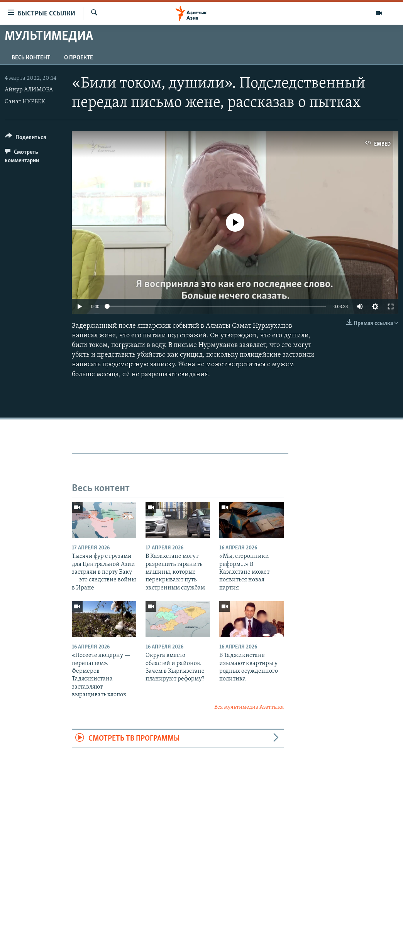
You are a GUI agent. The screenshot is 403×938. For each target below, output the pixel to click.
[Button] (25, 139)
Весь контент (31, 58)
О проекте (78, 58)
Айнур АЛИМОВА (29, 90)
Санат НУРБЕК (25, 102)
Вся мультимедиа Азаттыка (249, 707)
